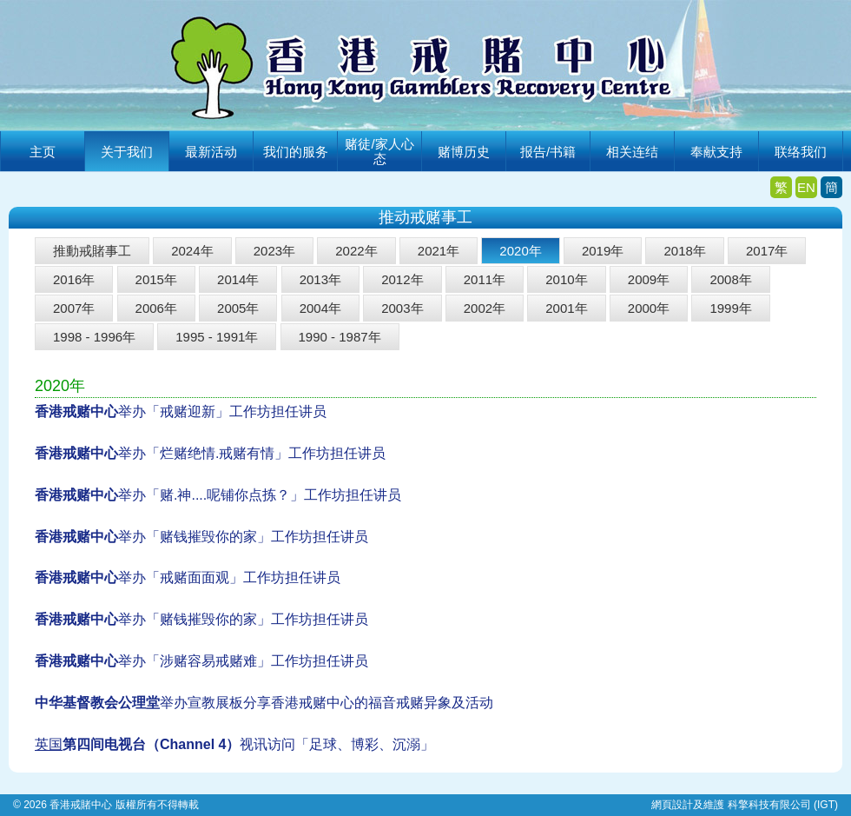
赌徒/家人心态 (379, 151)
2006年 (156, 308)
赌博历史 (464, 151)
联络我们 (801, 151)
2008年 (730, 279)
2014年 (238, 279)
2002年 (484, 308)
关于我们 (127, 151)
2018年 (684, 250)
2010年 (566, 279)
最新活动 (211, 151)
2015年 (156, 279)
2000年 (649, 308)
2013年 (320, 279)
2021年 (438, 250)
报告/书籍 (548, 151)
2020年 (520, 250)
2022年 (356, 250)
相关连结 (632, 151)
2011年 (484, 279)
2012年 (402, 279)
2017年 (767, 250)
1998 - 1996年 (94, 336)
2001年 (566, 308)
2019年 (602, 250)
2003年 (402, 308)
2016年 (74, 279)
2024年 (192, 250)
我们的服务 (295, 151)
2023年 (274, 250)
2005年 (238, 308)
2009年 (649, 279)
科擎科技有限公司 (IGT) (783, 805)
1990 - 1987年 (340, 336)
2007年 (74, 308)
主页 (43, 151)
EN (806, 187)
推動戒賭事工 (92, 250)
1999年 (730, 308)
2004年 (320, 308)
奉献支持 (716, 151)
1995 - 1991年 (216, 336)
